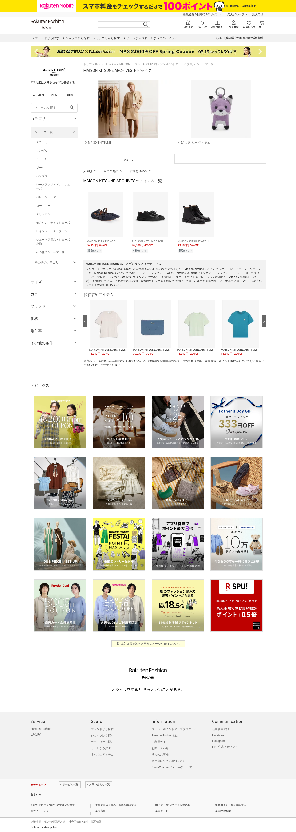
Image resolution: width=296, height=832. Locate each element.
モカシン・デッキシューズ (53, 222)
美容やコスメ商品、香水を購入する (116, 804)
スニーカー (43, 142)
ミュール (41, 159)
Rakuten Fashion (105, 64)
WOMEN (38, 95)
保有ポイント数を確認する (230, 804)
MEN (54, 95)
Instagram (218, 740)
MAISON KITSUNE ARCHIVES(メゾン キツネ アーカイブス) (156, 64)
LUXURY (36, 734)
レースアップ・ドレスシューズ (53, 186)
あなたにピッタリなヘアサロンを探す (53, 804)
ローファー (43, 205)
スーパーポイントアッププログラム (174, 728)
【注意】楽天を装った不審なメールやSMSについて (148, 643)
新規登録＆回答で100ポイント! (202, 14)
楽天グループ (235, 14)
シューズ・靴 (43, 132)
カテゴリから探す (102, 741)
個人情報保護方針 (54, 821)
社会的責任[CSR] (78, 821)
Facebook (218, 734)
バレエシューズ (46, 197)
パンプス (41, 176)
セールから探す (101, 747)
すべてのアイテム (102, 754)
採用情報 (96, 821)
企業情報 (36, 821)
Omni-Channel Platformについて (172, 766)
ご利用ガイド (160, 741)
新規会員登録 (220, 728)
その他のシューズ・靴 (50, 252)
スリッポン (43, 214)
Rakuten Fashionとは (165, 734)
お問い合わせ (160, 747)
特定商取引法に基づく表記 (168, 760)
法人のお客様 (160, 754)
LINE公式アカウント (225, 746)
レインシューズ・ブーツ (51, 231)
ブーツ (40, 167)
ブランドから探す (102, 728)
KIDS (69, 95)
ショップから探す (102, 734)
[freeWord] (54, 108)
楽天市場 (257, 14)
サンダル (41, 150)
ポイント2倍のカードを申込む (172, 804)
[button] (109, 327)
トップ (87, 64)
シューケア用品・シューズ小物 (53, 241)
